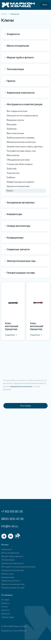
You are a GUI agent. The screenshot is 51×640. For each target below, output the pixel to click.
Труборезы (12, 128)
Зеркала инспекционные (18, 186)
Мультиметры (13, 155)
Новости (5, 603)
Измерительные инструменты (20, 182)
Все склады (25, 405)
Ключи (10, 190)
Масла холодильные (10, 553)
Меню (45, 5)
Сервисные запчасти (10, 580)
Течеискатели (13, 173)
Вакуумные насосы (15, 120)
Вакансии (5, 613)
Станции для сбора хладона (20, 164)
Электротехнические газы (20, 261)
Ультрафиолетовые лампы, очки (21, 151)
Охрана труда (7, 617)
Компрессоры (13, 214)
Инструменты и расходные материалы (18, 567)
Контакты (5, 610)
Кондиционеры (14, 237)
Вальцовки (12, 124)
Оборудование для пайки (18, 159)
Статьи (4, 606)
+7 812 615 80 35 (12, 511)
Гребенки (11, 177)
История (5, 599)
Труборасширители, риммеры (21, 137)
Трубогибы (11, 168)
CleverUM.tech (19, 630)
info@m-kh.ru (9, 526)
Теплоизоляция (14, 69)
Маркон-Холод (19, 626)
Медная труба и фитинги (12, 556)
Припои (10, 81)
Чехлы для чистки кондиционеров (22, 115)
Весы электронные (15, 133)
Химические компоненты (12, 563)
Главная (4, 14)
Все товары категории (17, 111)
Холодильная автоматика (12, 570)
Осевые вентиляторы (17, 225)
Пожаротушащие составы (20, 272)
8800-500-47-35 (12, 519)
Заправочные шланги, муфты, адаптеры (25, 146)
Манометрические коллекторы (21, 142)
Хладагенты (6, 549)
